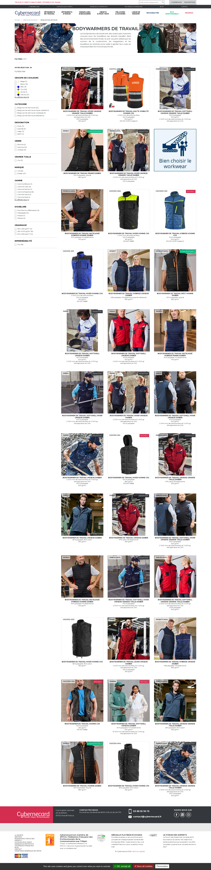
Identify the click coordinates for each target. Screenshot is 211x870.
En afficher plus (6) (22, 97)
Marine (23, 95)
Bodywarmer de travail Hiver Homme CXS (128, 233)
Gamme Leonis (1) (24, 194)
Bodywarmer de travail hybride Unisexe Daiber (129, 294)
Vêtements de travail (30, 20)
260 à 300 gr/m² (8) (25, 231)
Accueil (17, 20)
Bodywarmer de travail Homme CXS (82, 724)
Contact (184, 7)
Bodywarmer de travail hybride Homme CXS (175, 234)
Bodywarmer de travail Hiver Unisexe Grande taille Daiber (129, 174)
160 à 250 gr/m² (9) (24, 229)
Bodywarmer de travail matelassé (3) (31, 113)
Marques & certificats (98, 7)
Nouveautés (153, 13)
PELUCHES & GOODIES (120, 13)
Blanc (22, 84)
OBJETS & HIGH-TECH (103, 13)
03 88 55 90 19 (141, 811)
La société (19, 835)
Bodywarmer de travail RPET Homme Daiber (175, 294)
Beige (22, 81)
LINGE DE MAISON (136, 13)
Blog (17, 847)
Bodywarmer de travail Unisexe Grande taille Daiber (175, 478)
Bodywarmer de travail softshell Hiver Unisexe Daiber (82, 416)
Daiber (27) (21, 173)
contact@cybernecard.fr (147, 816)
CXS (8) (20, 171)
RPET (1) (20, 134)
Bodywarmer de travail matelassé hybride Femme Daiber (175, 354)
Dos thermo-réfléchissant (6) (28, 210)
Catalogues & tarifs (64, 7)
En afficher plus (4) (22, 200)
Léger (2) (20, 131)
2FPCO (63, 837)
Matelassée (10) (23, 213)
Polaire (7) (21, 216)
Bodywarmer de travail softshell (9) (30, 116)
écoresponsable (172, 13)
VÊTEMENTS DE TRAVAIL (49, 13)
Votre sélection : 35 (23, 68)
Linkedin (182, 814)
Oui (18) (20, 244)
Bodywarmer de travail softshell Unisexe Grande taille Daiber (175, 112)
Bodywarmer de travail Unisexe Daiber (82, 478)
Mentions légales (138, 851)
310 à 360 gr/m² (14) (25, 234)
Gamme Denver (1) (24, 189)
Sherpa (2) (21, 218)
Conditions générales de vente (28, 851)
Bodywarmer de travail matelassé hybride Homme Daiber (82, 234)
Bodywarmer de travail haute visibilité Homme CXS (129, 112)
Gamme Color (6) (24, 187)
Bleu (21, 87)
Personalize (162, 866)
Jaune (22, 92)
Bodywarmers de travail (49, 20)
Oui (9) (20, 160)
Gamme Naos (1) (23, 197)
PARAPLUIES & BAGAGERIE (85, 13)
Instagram (188, 814)
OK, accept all (122, 866)
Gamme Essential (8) (25, 192)
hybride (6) (21, 129)
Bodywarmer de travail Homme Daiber (82, 786)
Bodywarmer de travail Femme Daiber (82, 173)
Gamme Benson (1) (24, 184)
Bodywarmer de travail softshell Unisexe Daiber (82, 354)
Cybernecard (34, 7)
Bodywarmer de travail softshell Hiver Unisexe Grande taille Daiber (175, 539)
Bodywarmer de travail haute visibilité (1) (33, 110)
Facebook (176, 814)
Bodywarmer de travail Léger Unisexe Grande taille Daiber (82, 112)
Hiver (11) (20, 126)
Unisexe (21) (21, 150)
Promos (189, 13)
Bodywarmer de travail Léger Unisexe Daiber (129, 663)
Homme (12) (22, 147)
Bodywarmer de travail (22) (28, 108)
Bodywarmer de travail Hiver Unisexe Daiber (129, 416)
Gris (22, 89)
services (18, 837)
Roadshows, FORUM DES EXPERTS (24, 839)
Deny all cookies (143, 866)
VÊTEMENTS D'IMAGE (66, 13)
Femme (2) (21, 144)
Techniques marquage (134, 7)
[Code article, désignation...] (152, 2)
